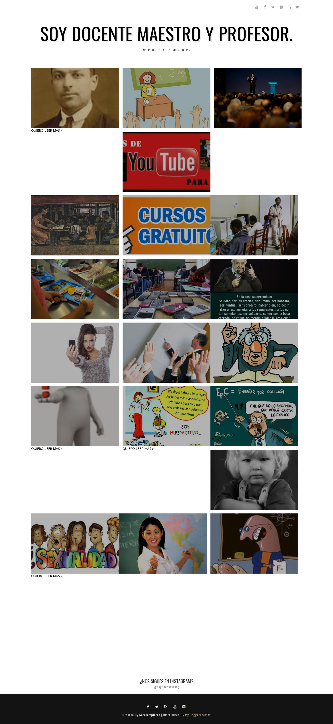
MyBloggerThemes (198, 714)
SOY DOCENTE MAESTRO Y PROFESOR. (166, 33)
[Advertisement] (139, 621)
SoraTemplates (149, 714)
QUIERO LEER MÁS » (46, 130)
